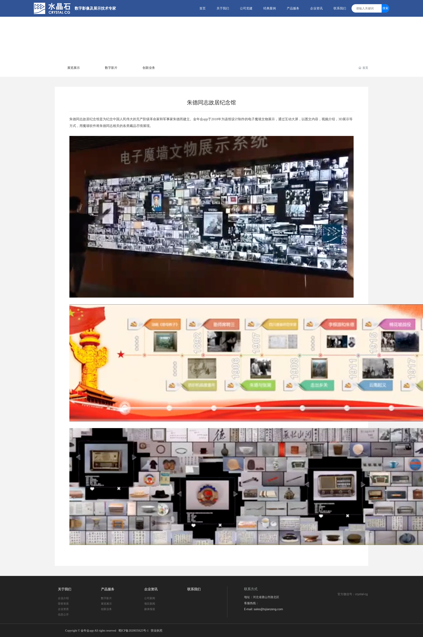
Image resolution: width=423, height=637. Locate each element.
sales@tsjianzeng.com (268, 609)
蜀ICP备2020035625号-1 (133, 630)
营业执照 (156, 630)
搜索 (385, 8)
